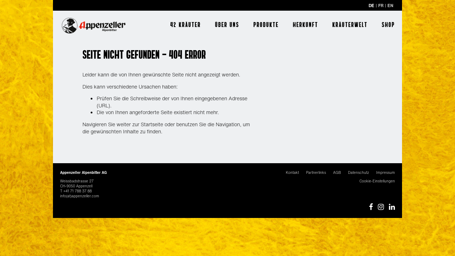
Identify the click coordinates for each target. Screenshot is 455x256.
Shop (388, 24)
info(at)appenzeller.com (79, 196)
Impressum (385, 172)
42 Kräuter (185, 24)
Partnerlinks (316, 172)
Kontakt (292, 172)
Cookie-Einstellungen (377, 181)
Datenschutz (358, 172)
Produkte (266, 24)
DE (371, 5)
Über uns (227, 24)
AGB (337, 172)
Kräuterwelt (350, 24)
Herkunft (305, 24)
